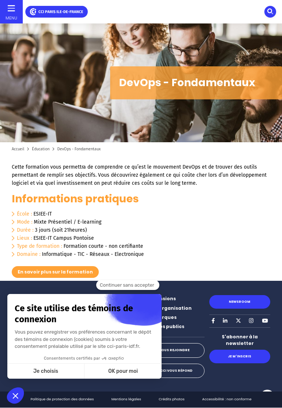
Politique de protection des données (62, 399)
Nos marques (160, 317)
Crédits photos (171, 399)
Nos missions (159, 298)
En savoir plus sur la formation (55, 272)
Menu (11, 18)
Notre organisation (167, 308)
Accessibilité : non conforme (226, 399)
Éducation (41, 149)
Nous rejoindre (174, 350)
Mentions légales (126, 399)
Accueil (18, 149)
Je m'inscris (239, 356)
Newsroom (239, 301)
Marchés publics (163, 326)
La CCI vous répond (173, 370)
